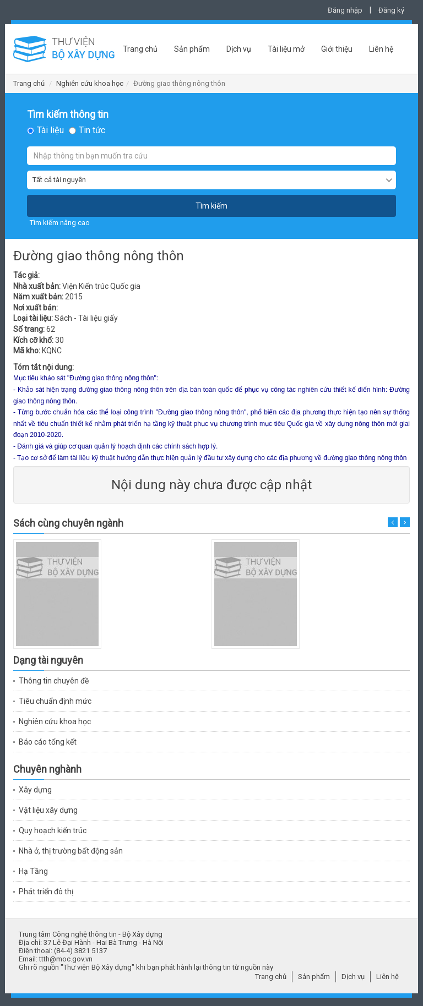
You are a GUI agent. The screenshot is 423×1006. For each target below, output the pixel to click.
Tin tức (92, 130)
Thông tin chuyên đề (54, 680)
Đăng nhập (345, 10)
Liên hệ (381, 49)
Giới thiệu (336, 49)
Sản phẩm (192, 49)
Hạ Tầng (33, 871)
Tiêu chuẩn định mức (55, 701)
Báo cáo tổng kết (48, 741)
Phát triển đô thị (46, 891)
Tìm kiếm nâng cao (60, 222)
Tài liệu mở (286, 49)
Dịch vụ (238, 49)
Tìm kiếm (211, 205)
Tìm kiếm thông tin (68, 114)
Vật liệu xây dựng (48, 810)
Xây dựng (35, 789)
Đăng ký (391, 10)
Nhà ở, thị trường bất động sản (71, 850)
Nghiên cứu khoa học (89, 83)
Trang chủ (140, 49)
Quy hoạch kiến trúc (52, 830)
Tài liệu (50, 130)
